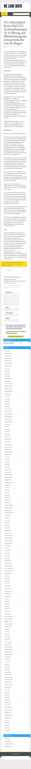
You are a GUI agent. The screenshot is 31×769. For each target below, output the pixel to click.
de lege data (13, 6)
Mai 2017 (7, 603)
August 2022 (8, 454)
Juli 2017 (7, 598)
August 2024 (8, 393)
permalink (9, 265)
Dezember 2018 (9, 566)
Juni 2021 (7, 490)
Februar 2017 (8, 611)
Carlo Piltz (20, 46)
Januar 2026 (8, 356)
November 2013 (9, 710)
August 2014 (8, 687)
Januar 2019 (8, 563)
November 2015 (9, 649)
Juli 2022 (7, 457)
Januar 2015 (8, 674)
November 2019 (9, 538)
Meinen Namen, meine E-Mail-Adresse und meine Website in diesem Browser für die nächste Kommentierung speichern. (16, 327)
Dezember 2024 (9, 383)
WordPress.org (8, 746)
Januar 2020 (8, 533)
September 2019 (9, 543)
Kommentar (9, 292)
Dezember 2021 (9, 474)
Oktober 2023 (8, 419)
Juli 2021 (7, 487)
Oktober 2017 (8, 593)
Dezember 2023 (9, 414)
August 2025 (8, 366)
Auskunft (13, 262)
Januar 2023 (8, 442)
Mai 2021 (7, 492)
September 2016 (9, 624)
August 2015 (8, 657)
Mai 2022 (7, 462)
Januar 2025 (8, 381)
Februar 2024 (8, 409)
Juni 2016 (7, 631)
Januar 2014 (8, 705)
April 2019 (7, 555)
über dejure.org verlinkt (10, 283)
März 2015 (7, 669)
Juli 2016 (7, 629)
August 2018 (8, 573)
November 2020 (9, 507)
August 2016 (8, 626)
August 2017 (8, 596)
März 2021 (7, 497)
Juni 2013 (7, 722)
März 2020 (7, 528)
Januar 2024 (8, 411)
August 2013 (8, 717)
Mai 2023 (7, 431)
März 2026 (7, 350)
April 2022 (7, 464)
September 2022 (9, 452)
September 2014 (9, 684)
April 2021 (7, 495)
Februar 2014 (8, 702)
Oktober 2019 (8, 540)
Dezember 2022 (9, 444)
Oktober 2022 (8, 449)
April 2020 (7, 525)
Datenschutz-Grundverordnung (8, 263)
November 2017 (9, 591)
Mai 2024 (7, 401)
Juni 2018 (7, 578)
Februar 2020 (8, 530)
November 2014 (9, 679)
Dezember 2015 (9, 646)
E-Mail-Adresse (10, 313)
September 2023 (9, 421)
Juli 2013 (7, 720)
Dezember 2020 (9, 505)
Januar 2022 (8, 472)
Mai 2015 (7, 664)
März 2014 (7, 700)
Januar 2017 (8, 614)
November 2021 (9, 477)
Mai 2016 (7, 634)
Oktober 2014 (8, 682)
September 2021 (9, 482)
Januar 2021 (8, 502)
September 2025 (9, 363)
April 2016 (7, 636)
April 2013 (7, 727)
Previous (8, 270)
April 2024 (7, 404)
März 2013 (7, 730)
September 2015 (9, 654)
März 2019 (7, 558)
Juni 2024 (7, 399)
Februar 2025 (8, 378)
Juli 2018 (7, 576)
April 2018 (7, 583)
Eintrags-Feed (8, 741)
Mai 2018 (7, 581)
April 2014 (7, 697)
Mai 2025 (7, 371)
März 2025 (7, 376)
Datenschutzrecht (19, 263)
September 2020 (9, 512)
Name (8, 307)
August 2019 (8, 545)
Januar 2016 (8, 644)
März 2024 (7, 406)
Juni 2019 (7, 550)
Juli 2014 (7, 689)
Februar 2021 (8, 500)
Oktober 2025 (8, 361)
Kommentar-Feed (9, 743)
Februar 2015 (8, 672)
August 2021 (8, 485)
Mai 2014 (7, 695)
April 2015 (7, 667)
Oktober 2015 (8, 652)
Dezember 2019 (9, 535)
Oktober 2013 (8, 712)
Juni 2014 (7, 692)
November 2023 (9, 416)
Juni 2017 (7, 601)
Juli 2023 (7, 426)
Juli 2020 (7, 517)
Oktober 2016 (8, 621)
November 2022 (9, 447)
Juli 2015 (7, 659)
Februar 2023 (8, 439)
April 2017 (7, 606)
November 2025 (9, 358)
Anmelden (7, 738)
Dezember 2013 (9, 707)
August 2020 (8, 515)
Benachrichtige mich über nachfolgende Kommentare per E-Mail (16, 332)
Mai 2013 (7, 725)
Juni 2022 (7, 459)
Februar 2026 (8, 353)
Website (8, 318)
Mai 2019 (7, 553)
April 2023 (7, 434)
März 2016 (7, 639)
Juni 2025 (7, 368)
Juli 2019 (7, 548)
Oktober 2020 (8, 510)
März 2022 (7, 467)
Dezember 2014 (9, 677)
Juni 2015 (7, 662)
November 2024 (9, 386)
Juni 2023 (7, 429)
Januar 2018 (8, 588)
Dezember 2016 (9, 616)
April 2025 (7, 373)
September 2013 (9, 715)
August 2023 (8, 424)
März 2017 (7, 608)
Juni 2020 (7, 520)
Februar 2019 (8, 560)
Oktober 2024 (8, 388)
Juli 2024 (7, 396)
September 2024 (9, 391)
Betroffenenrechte (19, 262)
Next (25, 270)
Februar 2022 (8, 469)
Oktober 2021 (8, 480)
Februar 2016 (8, 641)
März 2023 (7, 436)
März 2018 (7, 586)
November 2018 (9, 568)
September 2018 (9, 571)
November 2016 (9, 619)
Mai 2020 (7, 522)
